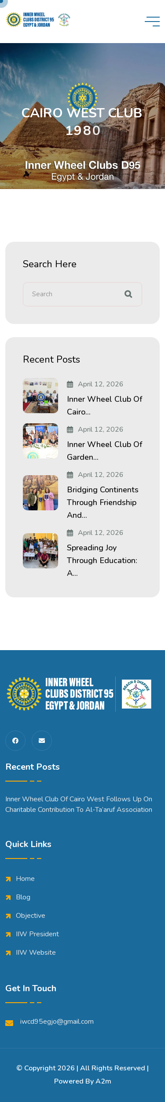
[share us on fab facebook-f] (15, 741)
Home (25, 879)
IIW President (37, 934)
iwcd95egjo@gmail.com (49, 1022)
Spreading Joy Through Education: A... (102, 560)
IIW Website (36, 952)
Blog (23, 897)
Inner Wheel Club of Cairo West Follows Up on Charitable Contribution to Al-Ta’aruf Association (78, 804)
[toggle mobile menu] (152, 21)
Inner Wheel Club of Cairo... (104, 405)
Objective (30, 915)
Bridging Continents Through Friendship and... (103, 502)
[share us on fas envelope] (42, 741)
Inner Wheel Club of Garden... (104, 450)
